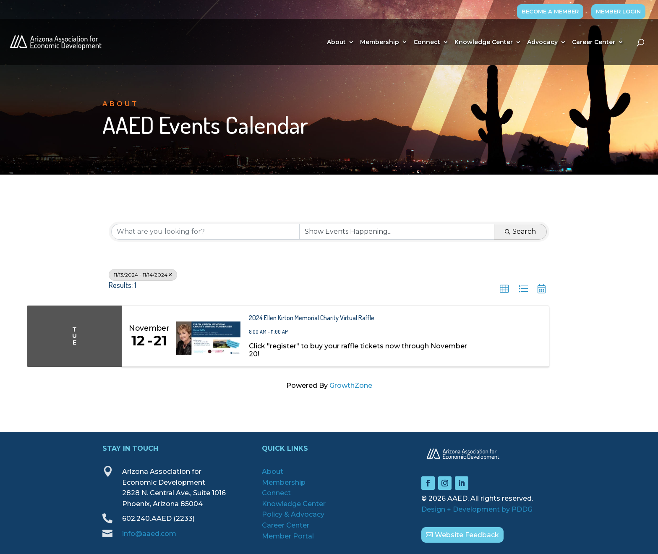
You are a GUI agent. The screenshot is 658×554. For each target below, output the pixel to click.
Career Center (593, 42)
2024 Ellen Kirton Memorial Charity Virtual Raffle (311, 317)
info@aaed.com (149, 534)
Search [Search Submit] (520, 231)
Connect (426, 42)
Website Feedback (467, 535)
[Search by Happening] (396, 232)
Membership (379, 42)
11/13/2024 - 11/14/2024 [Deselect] (143, 275)
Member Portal (288, 536)
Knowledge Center (483, 42)
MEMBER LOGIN (618, 11)
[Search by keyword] (205, 232)
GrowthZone (350, 385)
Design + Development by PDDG (477, 509)
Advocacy (542, 42)
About (336, 42)
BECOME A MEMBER (550, 11)
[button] (504, 289)
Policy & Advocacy (293, 514)
